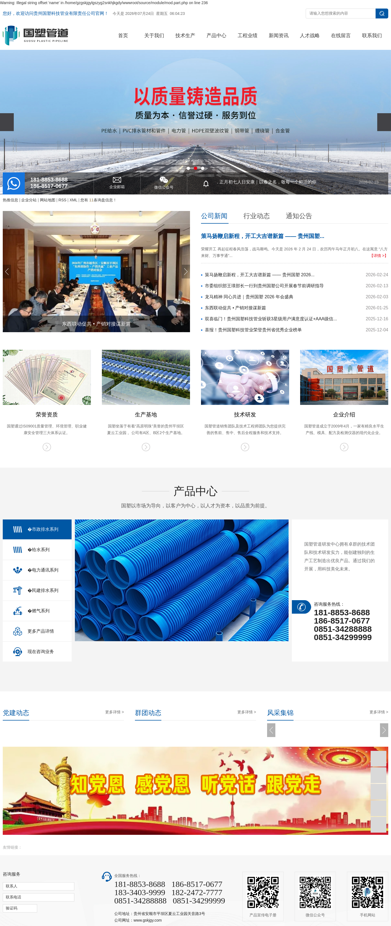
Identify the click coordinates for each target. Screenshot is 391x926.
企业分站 (29, 200)
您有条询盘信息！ (98, 200)
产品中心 (216, 35)
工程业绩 (247, 35)
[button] (188, 168)
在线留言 (341, 35)
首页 (123, 35)
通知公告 (299, 216)
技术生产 (185, 35)
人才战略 (310, 35)
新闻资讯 (279, 35)
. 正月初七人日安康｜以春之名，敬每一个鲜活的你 (298, 184)
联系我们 (372, 35)
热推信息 (10, 200)
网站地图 (47, 200)
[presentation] (7, 122)
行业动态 (256, 216)
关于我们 (154, 35)
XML (73, 200)
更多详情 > (114, 712)
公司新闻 (214, 216)
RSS (62, 200)
